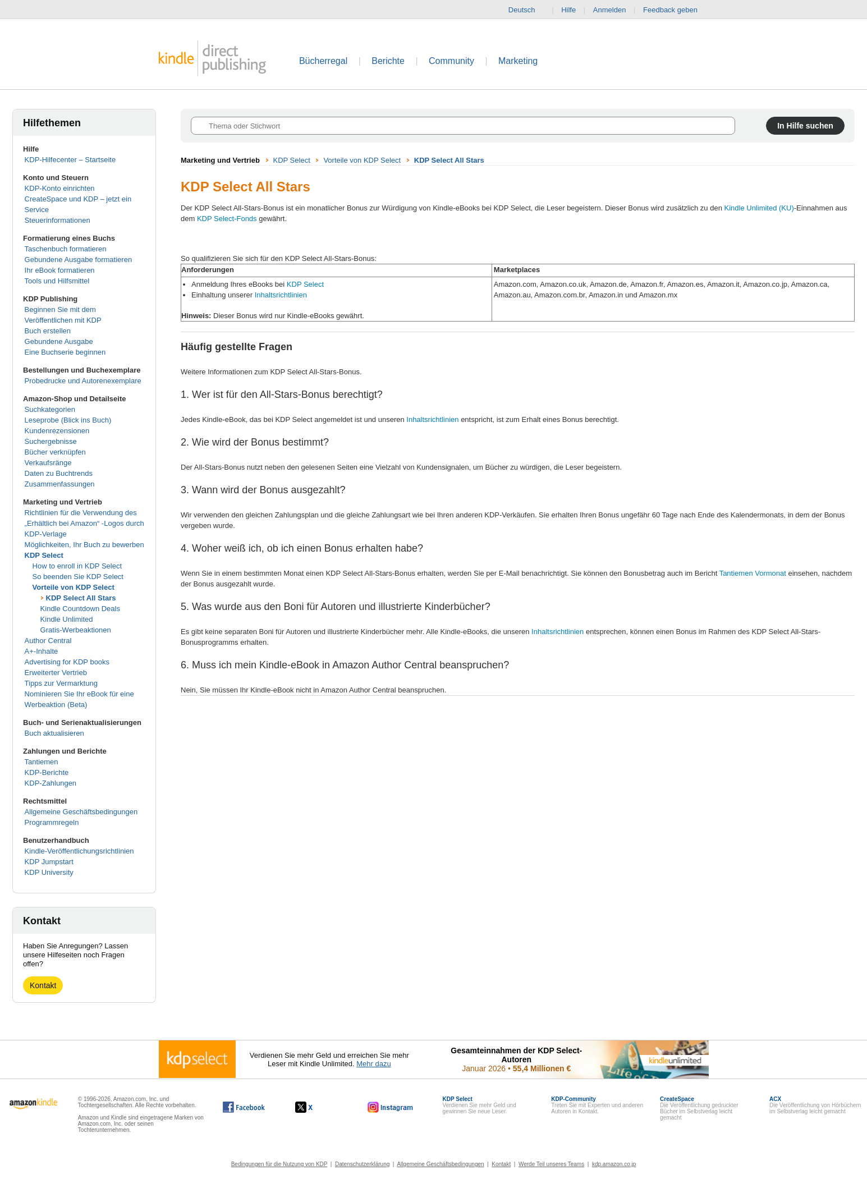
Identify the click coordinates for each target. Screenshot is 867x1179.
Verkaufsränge (48, 462)
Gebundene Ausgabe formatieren (78, 259)
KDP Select (44, 555)
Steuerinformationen (57, 220)
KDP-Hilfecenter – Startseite (70, 159)
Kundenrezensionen (57, 430)
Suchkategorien (50, 409)
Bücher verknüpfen (55, 452)
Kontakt (43, 985)
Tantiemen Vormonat (752, 573)
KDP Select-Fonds (227, 218)
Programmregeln (52, 822)
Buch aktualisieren (54, 733)
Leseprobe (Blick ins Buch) (68, 420)
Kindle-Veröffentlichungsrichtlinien (79, 851)
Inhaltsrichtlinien (281, 295)
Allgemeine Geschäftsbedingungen (81, 812)
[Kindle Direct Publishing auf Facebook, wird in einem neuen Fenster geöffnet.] (244, 1107)
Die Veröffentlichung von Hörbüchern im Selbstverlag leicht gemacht (815, 1105)
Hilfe (568, 10)
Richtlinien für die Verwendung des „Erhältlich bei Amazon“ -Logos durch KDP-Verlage (84, 523)
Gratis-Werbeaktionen (75, 630)
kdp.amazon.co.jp (614, 1164)
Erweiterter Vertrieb (56, 672)
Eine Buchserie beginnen (65, 352)
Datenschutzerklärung (362, 1164)
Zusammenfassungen (60, 484)
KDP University (49, 872)
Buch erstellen (48, 331)
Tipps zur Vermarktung (61, 683)
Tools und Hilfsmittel (57, 281)
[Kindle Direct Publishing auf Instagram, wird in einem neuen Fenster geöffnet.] (391, 1107)
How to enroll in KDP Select (77, 566)
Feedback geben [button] (675, 10)
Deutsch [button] (526, 10)
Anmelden (609, 10)
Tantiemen (41, 762)
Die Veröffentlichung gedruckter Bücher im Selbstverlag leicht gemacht (699, 1108)
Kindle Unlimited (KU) (759, 208)
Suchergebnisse (51, 441)
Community (451, 61)
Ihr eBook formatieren (60, 270)
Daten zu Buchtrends (59, 473)
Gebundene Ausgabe (59, 341)
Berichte (388, 61)
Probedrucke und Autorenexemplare (83, 381)
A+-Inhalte (41, 651)
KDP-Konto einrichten (60, 188)
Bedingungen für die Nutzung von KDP (279, 1164)
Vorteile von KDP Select (73, 587)
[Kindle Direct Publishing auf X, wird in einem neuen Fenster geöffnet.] (315, 1107)
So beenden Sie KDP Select (78, 576)
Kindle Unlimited (66, 619)
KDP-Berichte (47, 772)
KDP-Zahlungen (51, 783)
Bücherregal (323, 61)
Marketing (518, 61)
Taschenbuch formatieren (66, 249)
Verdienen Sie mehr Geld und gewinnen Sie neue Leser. (479, 1105)
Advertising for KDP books (67, 662)
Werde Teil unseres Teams (551, 1164)
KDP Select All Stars (81, 598)
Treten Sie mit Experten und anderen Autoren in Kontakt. (597, 1105)
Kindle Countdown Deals (80, 608)
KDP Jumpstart (49, 861)
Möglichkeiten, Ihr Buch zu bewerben (84, 544)
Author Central (48, 640)
